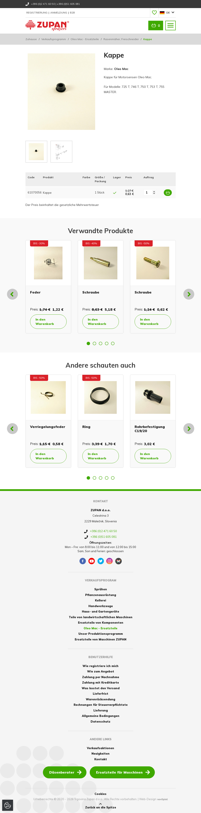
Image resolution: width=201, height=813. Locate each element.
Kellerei (100, 600)
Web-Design (147, 799)
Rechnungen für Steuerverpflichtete (101, 704)
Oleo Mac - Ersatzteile (85, 39)
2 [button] (94, 343)
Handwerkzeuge (100, 606)
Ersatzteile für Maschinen (123, 772)
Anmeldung (59, 12)
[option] (48, 286)
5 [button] (113, 343)
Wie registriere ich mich (100, 666)
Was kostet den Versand (101, 688)
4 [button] (107, 343)
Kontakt (100, 759)
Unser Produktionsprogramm (100, 633)
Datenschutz (100, 721)
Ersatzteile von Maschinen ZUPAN (100, 639)
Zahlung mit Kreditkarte (100, 682)
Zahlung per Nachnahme (100, 677)
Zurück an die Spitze (100, 806)
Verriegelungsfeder (47, 426)
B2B (72, 12)
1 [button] (88, 343)
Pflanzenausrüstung (100, 595)
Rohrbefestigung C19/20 (150, 428)
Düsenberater (65, 772)
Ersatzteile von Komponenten (100, 622)
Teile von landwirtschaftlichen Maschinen (100, 617)
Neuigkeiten (100, 753)
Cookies (100, 794)
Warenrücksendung (100, 699)
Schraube (90, 292)
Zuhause (31, 39)
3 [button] (101, 343)
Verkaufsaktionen (100, 748)
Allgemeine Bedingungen (100, 716)
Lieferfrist (100, 693)
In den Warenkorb (44, 321)
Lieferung (100, 710)
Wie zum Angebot (100, 671)
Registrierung (37, 12)
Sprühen (100, 589)
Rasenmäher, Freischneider (121, 39)
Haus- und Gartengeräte (100, 611)
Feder (35, 292)
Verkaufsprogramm (53, 39)
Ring (86, 426)
